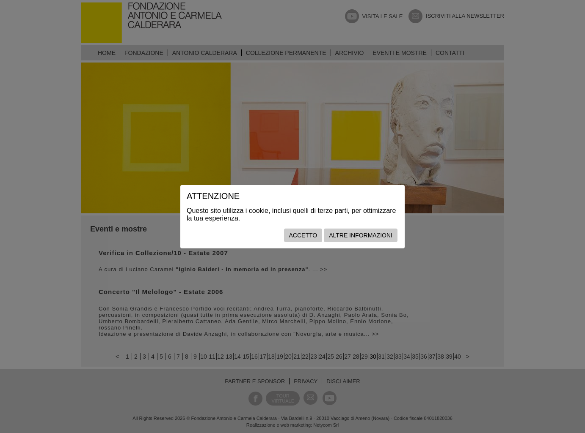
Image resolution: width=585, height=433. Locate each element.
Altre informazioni (360, 235)
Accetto (303, 235)
